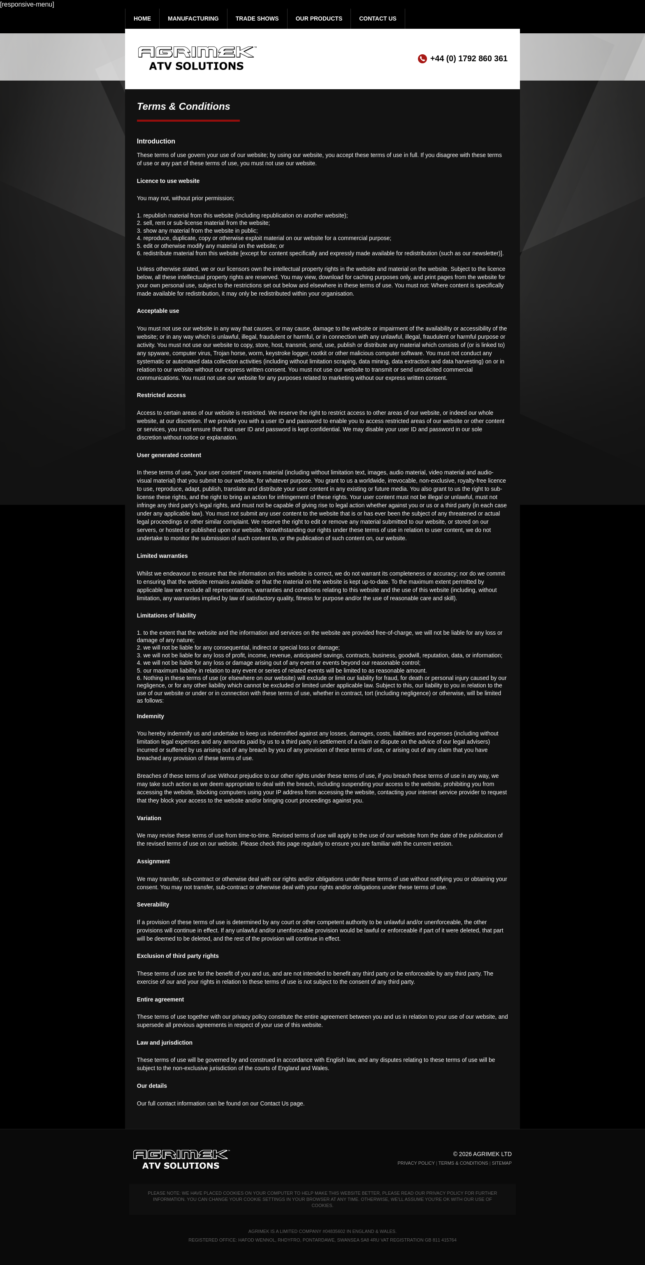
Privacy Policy (415, 1163)
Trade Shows (257, 18)
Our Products (319, 18)
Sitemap (502, 1163)
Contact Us (378, 18)
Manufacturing (193, 18)
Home (142, 18)
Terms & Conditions (463, 1163)
